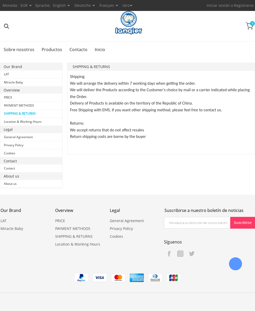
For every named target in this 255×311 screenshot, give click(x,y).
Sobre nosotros (19, 49)
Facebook (169, 253)
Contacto (78, 49)
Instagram (180, 253)
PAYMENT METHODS (19, 105)
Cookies (9, 153)
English (59, 5)
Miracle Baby (13, 82)
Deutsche (82, 5)
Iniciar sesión (218, 5)
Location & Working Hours (23, 121)
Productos (52, 49)
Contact (9, 168)
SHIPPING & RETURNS (20, 113)
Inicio (100, 49)
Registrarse (244, 5)
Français (106, 5)
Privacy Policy (13, 145)
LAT (6, 74)
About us (10, 183)
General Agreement (18, 137)
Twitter (191, 253)
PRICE (8, 97)
